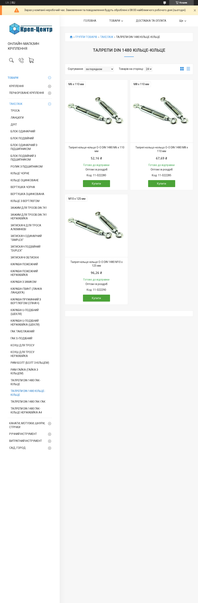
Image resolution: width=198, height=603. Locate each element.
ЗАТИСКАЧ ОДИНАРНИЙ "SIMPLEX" (26, 237)
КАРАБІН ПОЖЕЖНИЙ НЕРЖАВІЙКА (24, 273)
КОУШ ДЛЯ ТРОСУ (22, 345)
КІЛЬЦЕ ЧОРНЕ (20, 173)
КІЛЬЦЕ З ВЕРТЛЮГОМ (25, 201)
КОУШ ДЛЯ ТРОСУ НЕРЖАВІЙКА (22, 354)
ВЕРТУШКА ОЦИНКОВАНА (27, 194)
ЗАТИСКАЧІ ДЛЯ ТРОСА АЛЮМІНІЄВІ (26, 227)
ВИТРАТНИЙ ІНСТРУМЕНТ (25, 440)
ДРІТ (14, 124)
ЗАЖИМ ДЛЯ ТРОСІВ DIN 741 (29, 207)
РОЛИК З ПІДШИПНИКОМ (27, 166)
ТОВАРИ (13, 77)
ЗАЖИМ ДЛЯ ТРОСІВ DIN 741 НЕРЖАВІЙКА (29, 216)
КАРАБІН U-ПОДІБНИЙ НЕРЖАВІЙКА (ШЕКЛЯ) (25, 322)
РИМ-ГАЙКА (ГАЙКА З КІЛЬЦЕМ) (24, 371)
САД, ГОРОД (17, 447)
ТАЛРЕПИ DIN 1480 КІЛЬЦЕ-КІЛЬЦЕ (28, 392)
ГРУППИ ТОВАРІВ (86, 37)
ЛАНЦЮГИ (17, 117)
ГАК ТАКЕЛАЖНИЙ (22, 331)
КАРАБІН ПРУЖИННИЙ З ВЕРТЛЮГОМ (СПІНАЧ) (26, 301)
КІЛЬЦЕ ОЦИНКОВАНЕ (25, 180)
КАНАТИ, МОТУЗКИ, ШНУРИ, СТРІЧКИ (27, 425)
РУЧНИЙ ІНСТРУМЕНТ (23, 433)
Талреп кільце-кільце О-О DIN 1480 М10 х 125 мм (96, 263)
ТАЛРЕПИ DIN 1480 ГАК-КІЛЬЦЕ (26, 382)
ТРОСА (15, 110)
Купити (96, 183)
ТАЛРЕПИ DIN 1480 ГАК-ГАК (28, 401)
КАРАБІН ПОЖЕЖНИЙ (24, 264)
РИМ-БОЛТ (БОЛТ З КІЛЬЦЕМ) (30, 362)
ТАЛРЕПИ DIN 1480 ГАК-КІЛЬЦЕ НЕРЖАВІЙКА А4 (26, 410)
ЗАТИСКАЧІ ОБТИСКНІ (25, 257)
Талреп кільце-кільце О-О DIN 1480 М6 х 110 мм (96, 149)
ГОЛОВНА (90, 20)
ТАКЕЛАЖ (15, 103)
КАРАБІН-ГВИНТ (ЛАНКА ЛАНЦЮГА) (26, 290)
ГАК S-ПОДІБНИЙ (21, 338)
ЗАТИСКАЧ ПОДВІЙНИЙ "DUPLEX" (25, 248)
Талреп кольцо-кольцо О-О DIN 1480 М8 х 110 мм (161, 149)
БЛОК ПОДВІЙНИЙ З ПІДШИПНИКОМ (23, 157)
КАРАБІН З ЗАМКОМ (23, 281)
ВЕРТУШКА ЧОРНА (23, 187)
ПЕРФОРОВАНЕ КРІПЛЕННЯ (26, 92)
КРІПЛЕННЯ (16, 86)
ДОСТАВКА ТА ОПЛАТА (151, 20)
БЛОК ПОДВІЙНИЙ (22, 138)
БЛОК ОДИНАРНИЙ (23, 131)
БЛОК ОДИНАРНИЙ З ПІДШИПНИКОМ (24, 147)
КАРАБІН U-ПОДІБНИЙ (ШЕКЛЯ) (25, 312)
